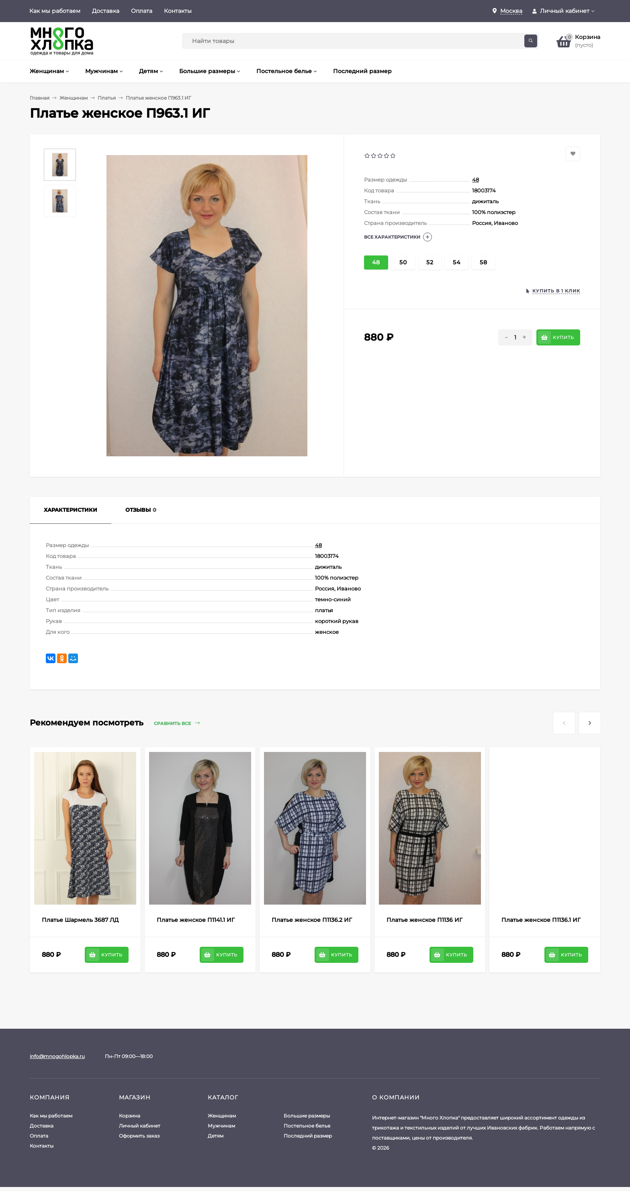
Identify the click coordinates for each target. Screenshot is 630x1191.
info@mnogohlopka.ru (57, 1056)
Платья (107, 98)
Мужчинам (221, 1126)
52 (430, 262)
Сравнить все (177, 723)
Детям (215, 1136)
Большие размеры (307, 1116)
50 (403, 262)
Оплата (141, 10)
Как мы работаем (54, 10)
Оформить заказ (139, 1136)
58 (483, 262)
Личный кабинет (139, 1126)
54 (456, 262)
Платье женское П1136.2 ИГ (312, 919)
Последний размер (308, 1136)
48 (475, 179)
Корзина (129, 1116)
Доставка (105, 10)
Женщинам (73, 98)
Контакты (178, 10)
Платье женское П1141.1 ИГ (196, 919)
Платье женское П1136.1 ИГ (541, 919)
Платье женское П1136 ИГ (424, 919)
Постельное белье (307, 1126)
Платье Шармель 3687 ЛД (80, 919)
